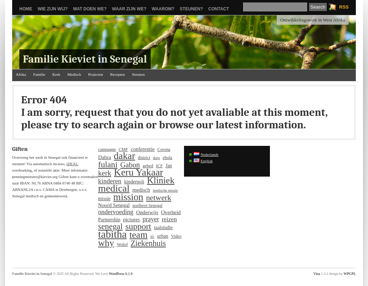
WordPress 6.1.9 (120, 274)
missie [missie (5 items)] (104, 198)
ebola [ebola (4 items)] (167, 157)
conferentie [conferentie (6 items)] (142, 149)
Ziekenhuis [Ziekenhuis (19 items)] (148, 243)
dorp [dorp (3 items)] (156, 158)
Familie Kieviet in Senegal (85, 59)
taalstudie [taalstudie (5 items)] (163, 227)
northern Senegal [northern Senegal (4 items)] (147, 205)
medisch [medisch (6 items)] (141, 190)
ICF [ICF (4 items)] (159, 165)
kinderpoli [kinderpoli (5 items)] (134, 181)
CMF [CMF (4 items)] (123, 149)
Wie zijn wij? (53, 8)
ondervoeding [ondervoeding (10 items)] (116, 212)
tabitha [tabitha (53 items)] (112, 234)
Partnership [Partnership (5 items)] (109, 219)
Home (25, 8)
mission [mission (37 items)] (128, 197)
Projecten (95, 74)
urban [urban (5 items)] (162, 236)
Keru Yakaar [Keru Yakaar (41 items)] (138, 172)
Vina (316, 274)
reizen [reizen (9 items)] (169, 219)
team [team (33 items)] (139, 235)
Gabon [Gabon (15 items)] (130, 165)
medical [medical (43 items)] (114, 188)
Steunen (138, 74)
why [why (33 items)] (106, 243)
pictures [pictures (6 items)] (131, 219)
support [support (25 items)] (138, 226)
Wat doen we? (90, 8)
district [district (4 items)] (144, 157)
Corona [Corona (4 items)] (164, 149)
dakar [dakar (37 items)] (124, 156)
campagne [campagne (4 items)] (107, 149)
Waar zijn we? (129, 8)
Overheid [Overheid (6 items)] (171, 212)
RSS (344, 7)
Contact (218, 8)
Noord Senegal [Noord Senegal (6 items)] (114, 205)
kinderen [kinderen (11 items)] (109, 181)
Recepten (117, 74)
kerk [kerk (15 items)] (104, 173)
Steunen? (191, 8)
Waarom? (163, 8)
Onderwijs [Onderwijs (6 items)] (147, 212)
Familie (39, 74)
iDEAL (72, 164)
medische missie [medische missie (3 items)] (165, 190)
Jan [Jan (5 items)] (169, 165)
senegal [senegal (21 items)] (110, 226)
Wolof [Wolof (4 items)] (122, 244)
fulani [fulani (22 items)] (107, 164)
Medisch (74, 74)
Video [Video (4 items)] (176, 236)
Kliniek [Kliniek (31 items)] (161, 180)
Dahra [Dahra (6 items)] (104, 157)
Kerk (56, 74)
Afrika (21, 74)
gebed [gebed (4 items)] (148, 165)
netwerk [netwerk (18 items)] (158, 197)
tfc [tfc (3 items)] (152, 236)
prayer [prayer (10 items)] (150, 219)
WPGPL (350, 274)
